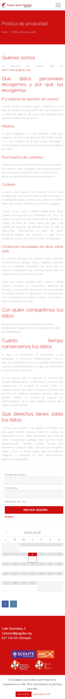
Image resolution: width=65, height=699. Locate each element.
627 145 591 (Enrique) (16, 638)
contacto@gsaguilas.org (16, 633)
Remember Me (13, 501)
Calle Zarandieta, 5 (14, 629)
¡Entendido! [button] (23, 694)
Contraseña (11, 488)
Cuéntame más (41, 694)
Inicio (4, 32)
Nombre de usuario (15, 474)
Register (9, 516)
